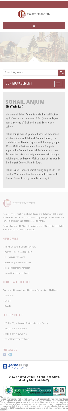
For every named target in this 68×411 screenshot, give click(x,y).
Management (19, 83)
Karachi (8, 306)
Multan (8, 301)
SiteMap (58, 4)
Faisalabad (9, 296)
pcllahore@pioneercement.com (22, 4)
